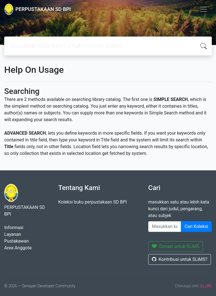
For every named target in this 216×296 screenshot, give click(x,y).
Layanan (12, 234)
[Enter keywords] (164, 226)
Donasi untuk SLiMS (175, 246)
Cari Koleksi (196, 226)
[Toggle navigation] (204, 9)
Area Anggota (18, 247)
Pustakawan (16, 241)
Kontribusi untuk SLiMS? (179, 259)
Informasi (13, 227)
